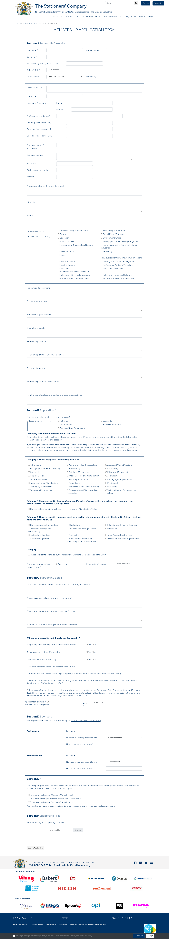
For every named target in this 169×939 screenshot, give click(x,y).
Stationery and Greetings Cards (73, 279)
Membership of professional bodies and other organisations (54, 395)
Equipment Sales (66, 242)
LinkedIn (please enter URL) (39, 136)
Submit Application (35, 848)
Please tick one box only (39, 237)
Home (18, 23)
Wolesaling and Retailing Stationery (122, 539)
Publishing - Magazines (112, 269)
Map (64, 918)
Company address (35, 155)
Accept (150, 936)
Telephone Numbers (36, 103)
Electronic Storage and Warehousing (39, 530)
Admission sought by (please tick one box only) (48, 417)
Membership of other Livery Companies (45, 355)
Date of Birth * (33, 70)
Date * (85, 705)
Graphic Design (36, 476)
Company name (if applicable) (35, 147)
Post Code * (32, 97)
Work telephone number (38, 170)
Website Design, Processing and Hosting (121, 492)
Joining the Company (30, 23)
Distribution (73, 525)
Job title (30, 177)
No (65, 564)
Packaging (106, 252)
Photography (112, 483)
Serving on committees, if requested (43, 652)
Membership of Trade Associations (43, 382)
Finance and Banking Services (81, 529)
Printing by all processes (40, 487)
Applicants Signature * (37, 703)
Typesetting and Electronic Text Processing (82, 492)
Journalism (111, 476)
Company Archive (128, 17)
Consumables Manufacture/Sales (44, 509)
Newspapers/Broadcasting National (75, 245)
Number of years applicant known (81, 738)
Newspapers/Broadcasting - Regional (119, 242)
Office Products (66, 252)
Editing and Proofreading (117, 472)
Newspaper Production (78, 480)
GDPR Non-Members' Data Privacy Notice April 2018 (88, 925)
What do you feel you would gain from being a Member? (52, 625)
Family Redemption (111, 425)
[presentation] (43, 840)
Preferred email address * (38, 116)
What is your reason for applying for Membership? (50, 598)
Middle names (92, 51)
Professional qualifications (39, 315)
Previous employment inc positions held (45, 186)
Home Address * (34, 88)
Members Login (146, 17)
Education (63, 238)
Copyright (63, 925)
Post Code (31, 164)
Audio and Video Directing (118, 465)
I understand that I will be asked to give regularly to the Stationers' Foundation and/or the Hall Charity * (75, 674)
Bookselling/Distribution (113, 231)
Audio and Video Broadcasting (82, 465)
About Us (57, 17)
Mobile (59, 110)
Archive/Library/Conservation (73, 231)
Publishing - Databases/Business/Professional (74, 270)
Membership (72, 17)
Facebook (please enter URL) (40, 129)
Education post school (37, 301)
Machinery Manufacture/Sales (82, 509)
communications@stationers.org (86, 721)
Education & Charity (91, 17)
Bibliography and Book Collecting (44, 469)
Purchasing (73, 535)
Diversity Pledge (37, 925)
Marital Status (33, 77)
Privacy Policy (51, 925)
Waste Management (38, 539)
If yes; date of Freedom (96, 564)
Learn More (138, 936)
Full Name (70, 731)
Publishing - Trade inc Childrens (116, 275)
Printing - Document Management (118, 262)
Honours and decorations (38, 288)
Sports (30, 216)
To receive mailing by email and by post (54, 799)
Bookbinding (73, 469)
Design (62, 234)
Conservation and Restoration (43, 525)
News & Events (110, 17)
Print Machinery (66, 262)
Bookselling (111, 469)
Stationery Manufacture (40, 491)
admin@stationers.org (104, 806)
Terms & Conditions (20, 925)
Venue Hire (158, 3)
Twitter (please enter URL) (39, 123)
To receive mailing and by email (51, 803)
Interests (31, 202)
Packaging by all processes (118, 480)
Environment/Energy (111, 238)
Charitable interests (36, 328)
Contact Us (23, 918)
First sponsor (33, 731)
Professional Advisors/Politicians (117, 265)
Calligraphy (34, 472)
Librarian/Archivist (37, 480)
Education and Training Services (121, 525)
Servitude (106, 421)
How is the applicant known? (79, 744)
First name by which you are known (43, 64)
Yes (58, 564)
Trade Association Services (118, 535)
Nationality (91, 77)
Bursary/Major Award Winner (72, 428)
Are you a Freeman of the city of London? (38, 566)
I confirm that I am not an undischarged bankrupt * (51, 667)
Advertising (34, 465)
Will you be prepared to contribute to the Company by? (53, 638)
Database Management (79, 472)
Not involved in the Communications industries (119, 246)
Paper (61, 255)
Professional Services (39, 535)
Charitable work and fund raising (41, 660)
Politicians (111, 529)
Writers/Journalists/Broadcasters (117, 279)
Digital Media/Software (112, 234)
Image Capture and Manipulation (83, 476)
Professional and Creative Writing (83, 487)
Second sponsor (34, 756)
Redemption (34, 421)
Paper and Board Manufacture (43, 483)
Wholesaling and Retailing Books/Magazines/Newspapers (81, 540)
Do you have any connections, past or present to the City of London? (58, 585)
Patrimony (63, 421)
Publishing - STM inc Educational (74, 275)
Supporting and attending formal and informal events (51, 645)
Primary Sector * (36, 232)
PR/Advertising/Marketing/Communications (121, 256)
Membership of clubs (36, 342)
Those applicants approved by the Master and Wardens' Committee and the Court (67, 555)
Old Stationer (65, 425)
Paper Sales (73, 483)
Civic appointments (36, 368)
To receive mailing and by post (50, 795)
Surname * (32, 57)
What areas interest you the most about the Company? (52, 612)
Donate (146, 3)
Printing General (66, 265)
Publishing (111, 487)
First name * (32, 51)
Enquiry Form (121, 918)
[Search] (119, 3)
